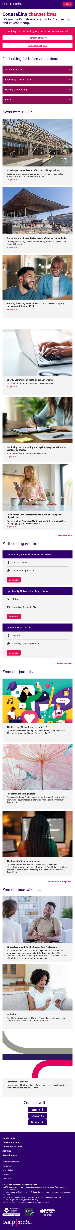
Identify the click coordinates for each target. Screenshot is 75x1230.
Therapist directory (37, 37)
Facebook (37, 1109)
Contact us (7, 1178)
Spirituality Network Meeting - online (28, 590)
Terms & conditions (11, 1161)
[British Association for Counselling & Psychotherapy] (12, 4)
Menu (67, 4)
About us (7, 1150)
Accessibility (8, 1170)
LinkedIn (37, 1122)
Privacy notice (8, 1166)
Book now (14, 579)
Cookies (6, 1174)
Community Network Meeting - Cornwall (29, 554)
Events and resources (13, 1146)
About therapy (10, 1155)
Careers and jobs (11, 1142)
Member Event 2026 (18, 627)
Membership (9, 1138)
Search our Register (37, 45)
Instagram (37, 1116)
